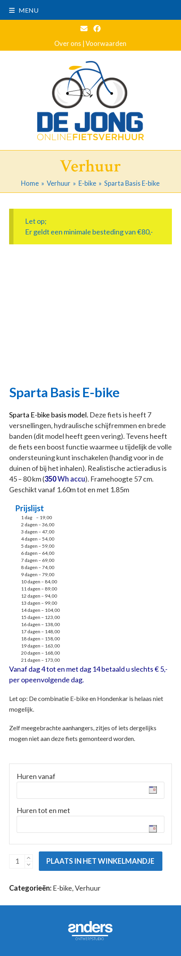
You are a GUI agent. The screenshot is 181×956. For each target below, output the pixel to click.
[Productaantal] (17, 861)
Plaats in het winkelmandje (100, 861)
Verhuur (88, 888)
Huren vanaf (36, 776)
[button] (23, 10)
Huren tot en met (43, 810)
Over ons (67, 44)
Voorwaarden (106, 44)
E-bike (62, 888)
